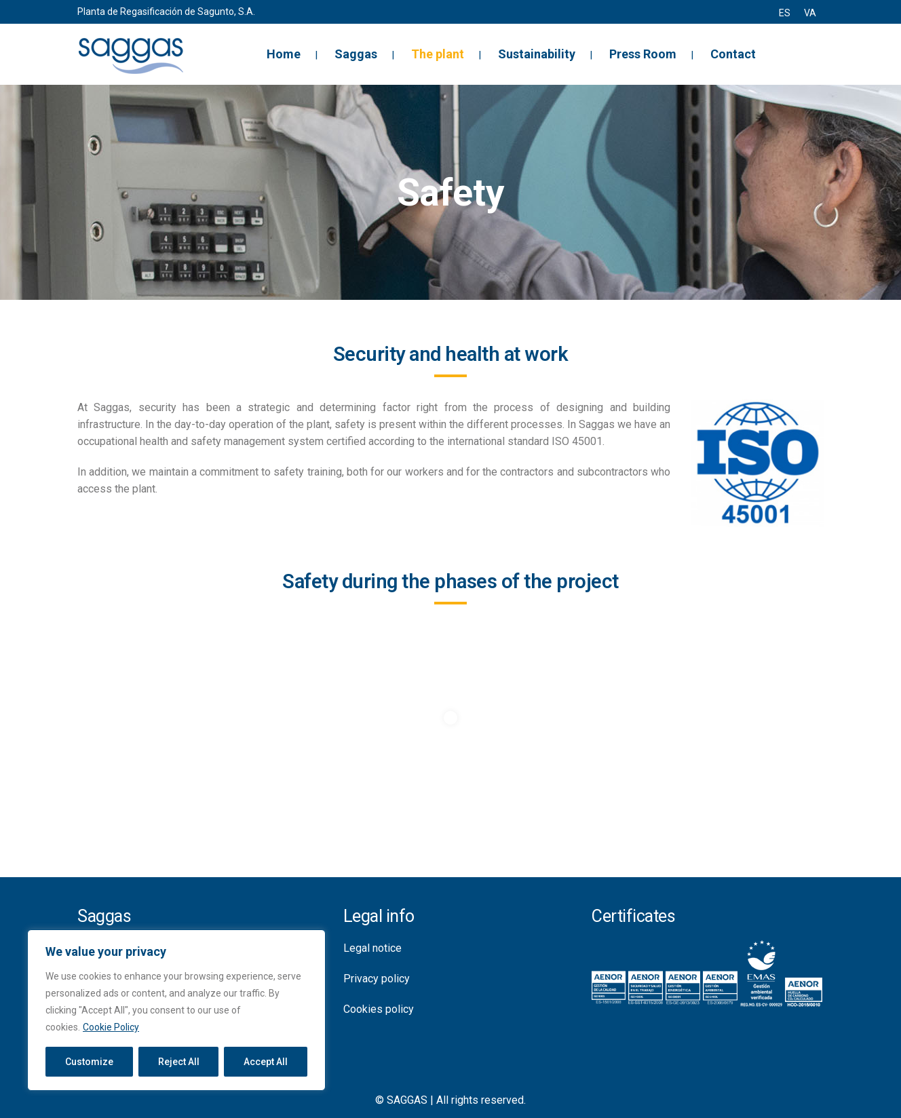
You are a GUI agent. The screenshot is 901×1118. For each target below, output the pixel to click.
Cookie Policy (111, 1027)
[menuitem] (784, 13)
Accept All (266, 1061)
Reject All (178, 1061)
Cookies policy (378, 1009)
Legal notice (372, 948)
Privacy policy (376, 978)
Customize (89, 1061)
